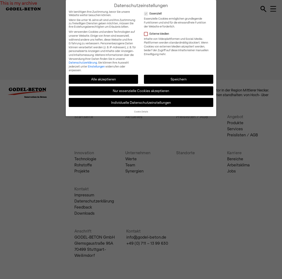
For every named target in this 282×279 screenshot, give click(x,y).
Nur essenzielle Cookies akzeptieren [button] (141, 85)
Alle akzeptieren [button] (103, 74)
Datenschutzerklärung (83, 57)
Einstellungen (96, 61)
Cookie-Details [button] (141, 106)
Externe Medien (173, 28)
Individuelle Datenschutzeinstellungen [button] (141, 97)
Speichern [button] (179, 74)
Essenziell (169, 8)
